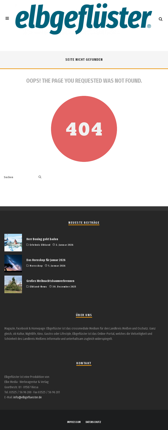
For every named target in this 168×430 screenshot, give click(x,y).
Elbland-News (38, 286)
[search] (40, 177)
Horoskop (36, 265)
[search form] (20, 177)
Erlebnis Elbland (40, 244)
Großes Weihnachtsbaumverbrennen (50, 281)
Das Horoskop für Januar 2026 (46, 260)
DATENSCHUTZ (93, 422)
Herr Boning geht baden (42, 239)
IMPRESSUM (74, 422)
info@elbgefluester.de (27, 397)
